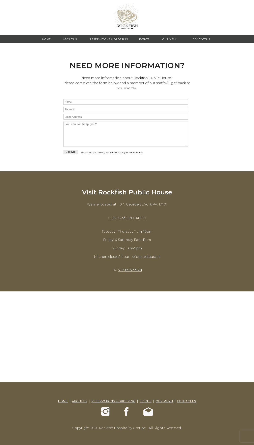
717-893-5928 (130, 270)
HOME (46, 39)
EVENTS (144, 39)
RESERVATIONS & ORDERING (109, 39)
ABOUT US (70, 39)
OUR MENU (169, 39)
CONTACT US (201, 39)
